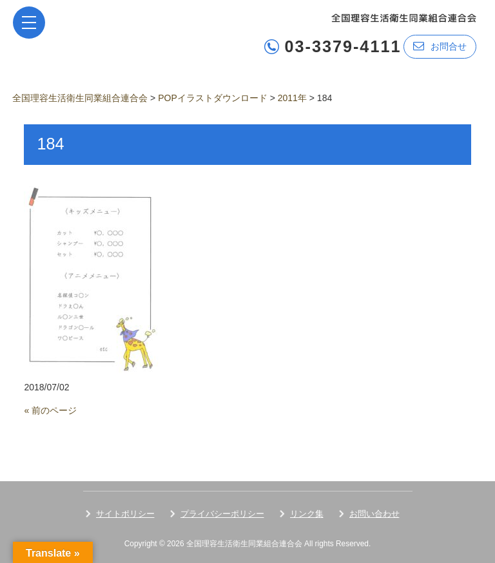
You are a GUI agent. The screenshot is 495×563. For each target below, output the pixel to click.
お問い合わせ (374, 514)
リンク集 (307, 514)
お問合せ (440, 46)
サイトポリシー (125, 514)
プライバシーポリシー (222, 514)
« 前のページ (50, 410)
